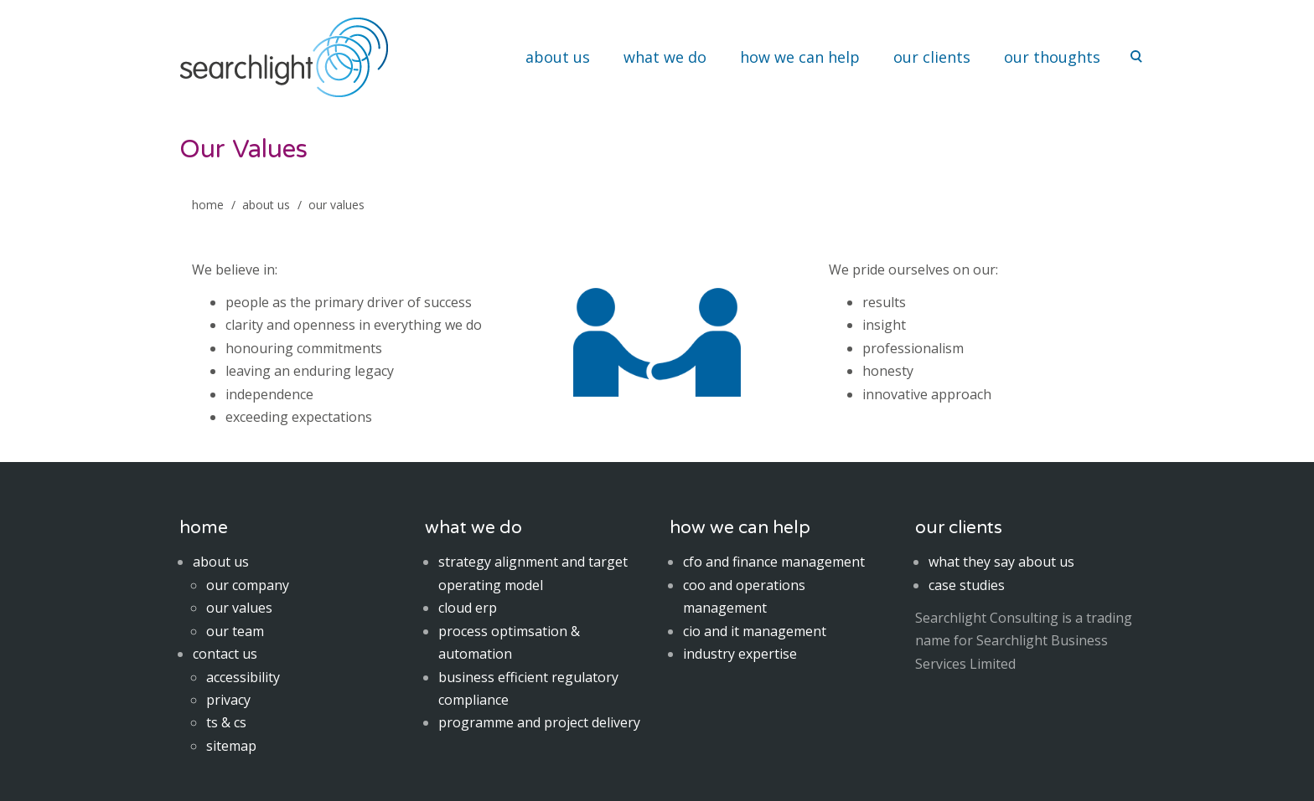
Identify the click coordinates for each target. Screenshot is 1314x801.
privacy (228, 700)
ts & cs (226, 722)
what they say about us (1001, 561)
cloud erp (467, 607)
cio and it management (754, 631)
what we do (664, 57)
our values (239, 607)
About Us (266, 205)
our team (235, 631)
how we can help (800, 57)
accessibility (243, 677)
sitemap (231, 746)
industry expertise (740, 653)
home (208, 205)
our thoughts (1052, 57)
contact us (225, 653)
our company (247, 585)
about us (557, 57)
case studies (967, 585)
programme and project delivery (539, 722)
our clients (931, 57)
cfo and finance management (774, 561)
